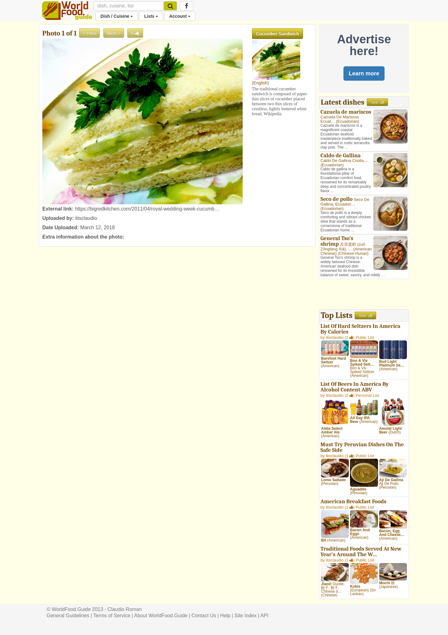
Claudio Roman (125, 609)
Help (225, 615)
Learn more (364, 73)
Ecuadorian (347, 121)
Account (179, 16)
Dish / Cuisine (116, 16)
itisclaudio (86, 218)
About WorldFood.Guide (160, 615)
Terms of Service (111, 615)
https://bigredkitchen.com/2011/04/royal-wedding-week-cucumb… (147, 208)
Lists (151, 16)
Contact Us (203, 615)
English (260, 82)
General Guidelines (68, 615)
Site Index (246, 615)
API (264, 615)
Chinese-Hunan (353, 253)
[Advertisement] (364, 295)
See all (377, 102)
